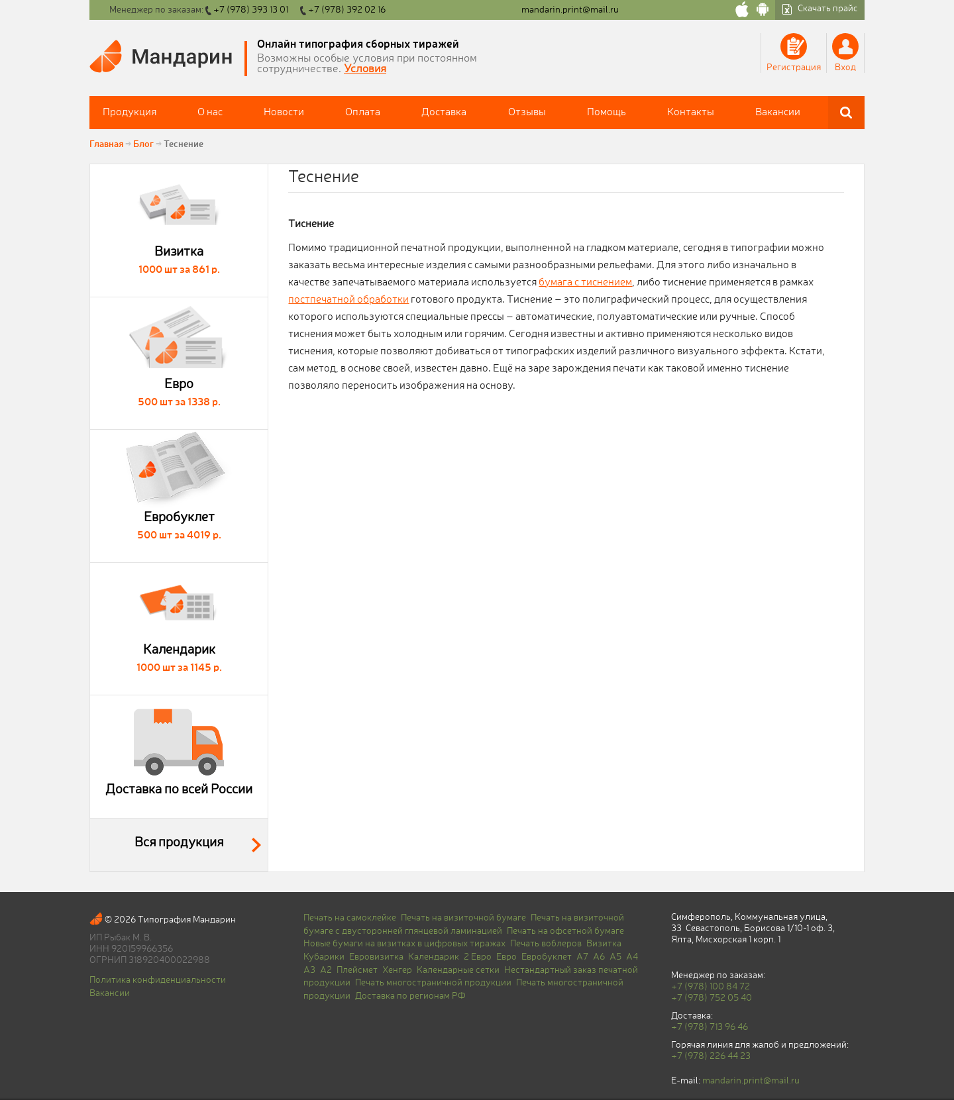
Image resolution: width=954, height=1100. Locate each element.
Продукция (129, 112)
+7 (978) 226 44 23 (711, 1056)
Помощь (606, 112)
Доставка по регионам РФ (410, 996)
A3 (309, 970)
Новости (284, 112)
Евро (506, 957)
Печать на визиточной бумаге (463, 918)
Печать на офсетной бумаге (565, 931)
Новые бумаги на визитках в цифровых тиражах (404, 943)
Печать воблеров (546, 943)
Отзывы (527, 112)
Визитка (603, 943)
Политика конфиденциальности (157, 980)
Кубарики (323, 957)
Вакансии (777, 112)
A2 (326, 970)
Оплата (362, 112)
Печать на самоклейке (349, 918)
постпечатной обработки (348, 300)
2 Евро (478, 957)
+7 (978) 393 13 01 (250, 10)
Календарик (433, 957)
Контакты (690, 112)
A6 (599, 957)
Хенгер (397, 970)
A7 (582, 957)
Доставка (443, 112)
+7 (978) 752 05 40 (711, 998)
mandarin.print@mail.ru (570, 10)
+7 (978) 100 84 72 (710, 986)
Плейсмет (357, 970)
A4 (632, 957)
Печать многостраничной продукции (433, 982)
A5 (615, 957)
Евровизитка (376, 957)
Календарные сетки (458, 970)
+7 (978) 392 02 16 (347, 10)
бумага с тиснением (585, 282)
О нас (210, 112)
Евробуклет (546, 957)
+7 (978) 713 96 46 (709, 1027)
